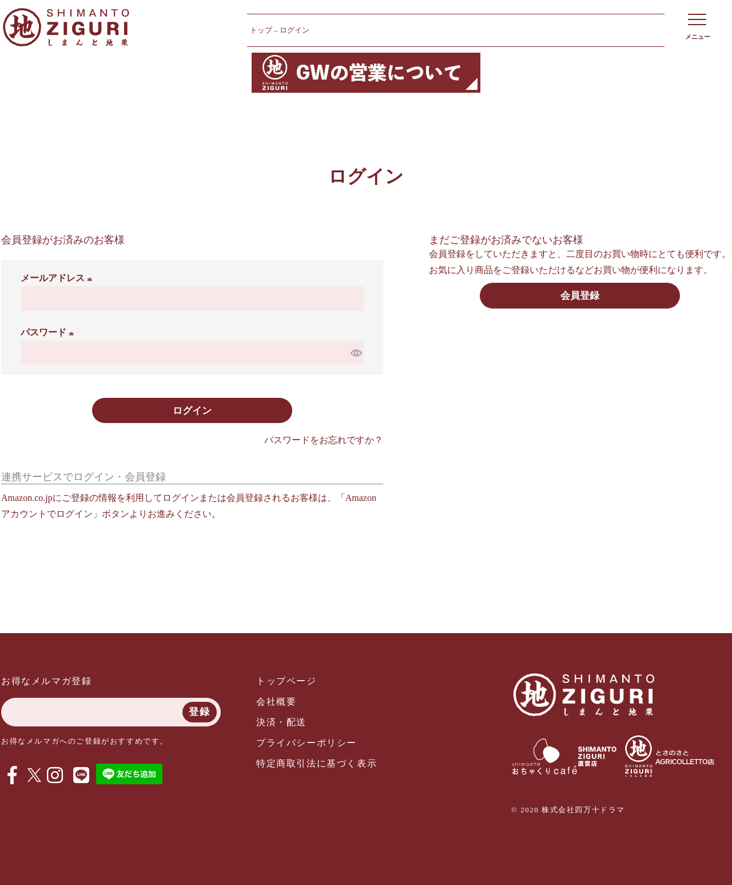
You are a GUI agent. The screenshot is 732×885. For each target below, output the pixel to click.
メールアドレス (58, 278)
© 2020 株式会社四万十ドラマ (568, 810)
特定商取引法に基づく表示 (316, 763)
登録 (199, 711)
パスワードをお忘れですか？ (323, 440)
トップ (261, 30)
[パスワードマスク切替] (356, 353)
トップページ (286, 681)
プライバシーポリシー (306, 743)
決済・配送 (281, 722)
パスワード (49, 332)
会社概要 (276, 701)
